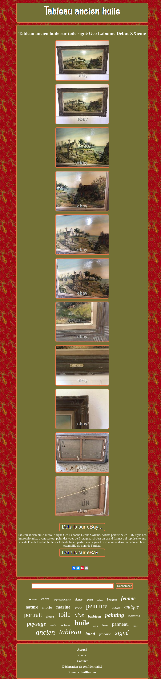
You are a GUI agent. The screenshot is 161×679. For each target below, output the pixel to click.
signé (121, 632)
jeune (135, 626)
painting (114, 615)
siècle (78, 608)
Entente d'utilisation (82, 672)
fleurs (50, 616)
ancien (45, 632)
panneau (120, 624)
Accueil (82, 649)
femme (128, 598)
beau (105, 625)
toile (65, 614)
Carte (82, 655)
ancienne (65, 625)
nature (32, 607)
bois (53, 625)
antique (131, 607)
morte (47, 607)
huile (82, 623)
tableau (70, 632)
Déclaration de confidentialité (82, 666)
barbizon (94, 616)
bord (90, 634)
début (100, 600)
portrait (33, 614)
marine (63, 607)
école (95, 626)
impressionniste (62, 599)
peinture (97, 606)
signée (78, 599)
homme (134, 616)
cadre (45, 599)
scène (33, 599)
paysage (36, 623)
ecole (116, 607)
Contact (82, 661)
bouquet (112, 599)
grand (90, 599)
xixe (79, 615)
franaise (105, 634)
